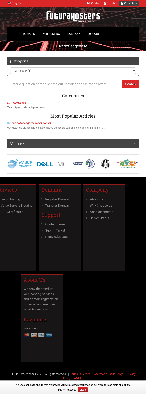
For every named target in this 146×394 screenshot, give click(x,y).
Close (83, 389)
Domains (29, 33)
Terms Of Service (80, 374)
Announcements (93, 212)
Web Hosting (51, 33)
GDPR (77, 378)
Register (112, 3)
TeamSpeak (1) (18, 103)
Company (73, 33)
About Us (88, 199)
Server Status (91, 218)
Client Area (130, 3)
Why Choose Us (92, 205)
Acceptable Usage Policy (108, 374)
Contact (96, 3)
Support (93, 33)
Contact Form (46, 224)
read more (112, 385)
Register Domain (48, 199)
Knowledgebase (48, 237)
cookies (28, 385)
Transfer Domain (48, 205)
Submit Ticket (47, 230)
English (16, 3)
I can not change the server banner (29, 123)
